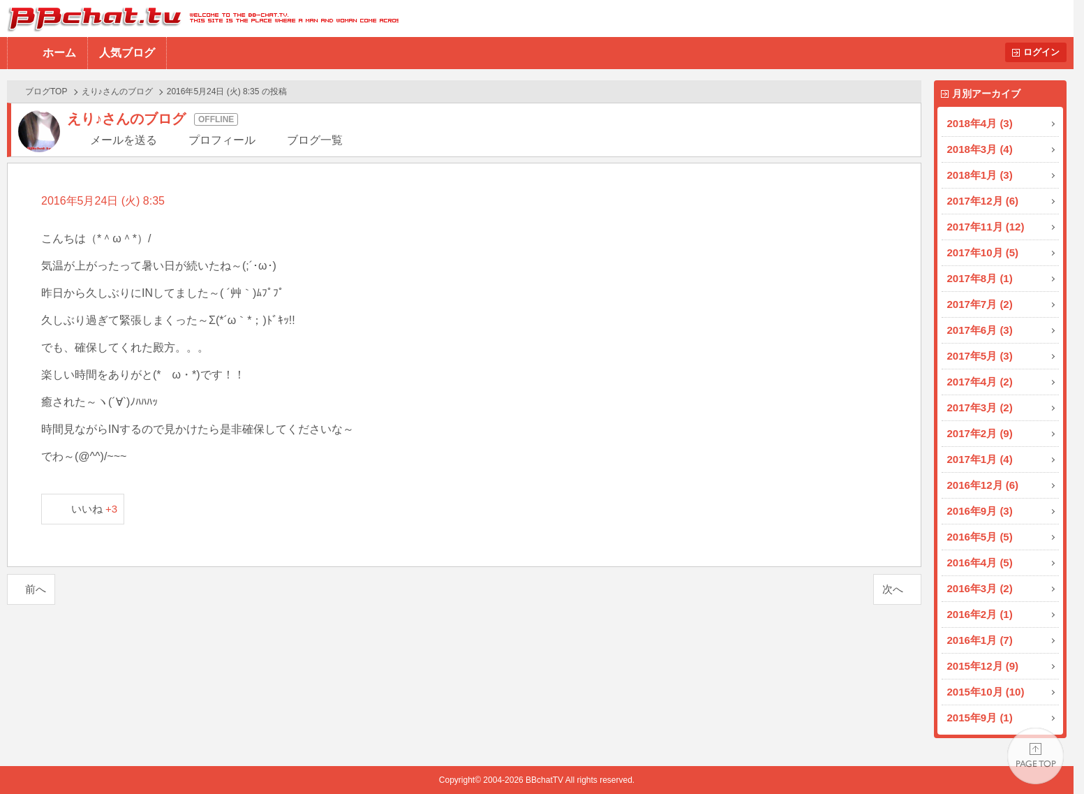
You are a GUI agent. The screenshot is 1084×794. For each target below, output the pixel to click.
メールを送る (123, 140)
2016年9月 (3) (980, 511)
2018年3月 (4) (980, 149)
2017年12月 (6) (983, 201)
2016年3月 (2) (980, 588)
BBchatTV (199, 18)
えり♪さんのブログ (117, 91)
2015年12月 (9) (983, 666)
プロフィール (221, 140)
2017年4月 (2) (980, 382)
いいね (94, 509)
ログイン (1041, 52)
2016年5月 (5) (980, 537)
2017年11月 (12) (986, 227)
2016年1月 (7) (980, 640)
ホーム (59, 53)
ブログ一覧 (315, 140)
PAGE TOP (1035, 756)
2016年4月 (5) (980, 562)
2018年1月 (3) (980, 175)
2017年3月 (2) (980, 407)
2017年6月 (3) (980, 330)
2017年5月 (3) (980, 356)
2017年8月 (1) (980, 278)
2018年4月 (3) (980, 123)
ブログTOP (46, 91)
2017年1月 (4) (980, 459)
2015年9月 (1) (980, 717)
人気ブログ (127, 53)
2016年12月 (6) (983, 485)
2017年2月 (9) (980, 433)
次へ (892, 589)
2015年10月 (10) (986, 692)
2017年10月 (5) (983, 252)
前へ (35, 589)
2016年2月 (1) (980, 614)
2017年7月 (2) (980, 304)
